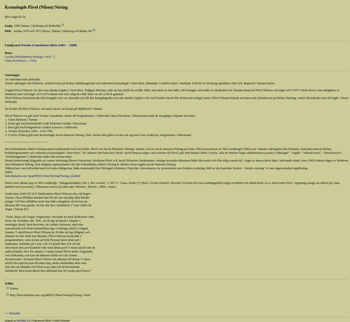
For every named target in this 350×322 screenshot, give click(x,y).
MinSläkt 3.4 (23, 320)
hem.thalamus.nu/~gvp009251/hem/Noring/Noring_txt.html (42, 176)
